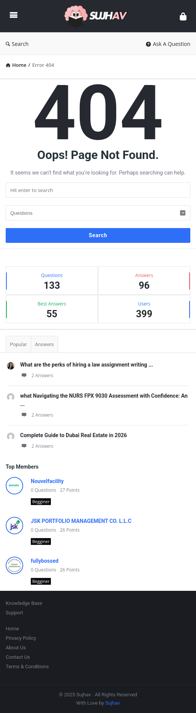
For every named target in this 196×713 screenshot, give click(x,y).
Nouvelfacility (47, 481)
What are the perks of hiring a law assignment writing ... (86, 365)
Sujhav (112, 703)
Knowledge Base (24, 603)
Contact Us (18, 657)
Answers (44, 344)
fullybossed (44, 561)
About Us (16, 647)
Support (14, 612)
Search (17, 43)
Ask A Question (168, 43)
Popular (18, 344)
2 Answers (36, 375)
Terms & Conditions (27, 666)
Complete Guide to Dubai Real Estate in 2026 (73, 435)
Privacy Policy (21, 638)
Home (12, 628)
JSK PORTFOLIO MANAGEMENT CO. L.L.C (81, 521)
